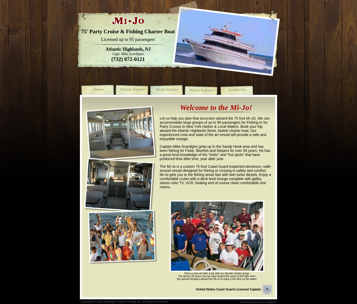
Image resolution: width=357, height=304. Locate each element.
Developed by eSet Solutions (258, 301)
